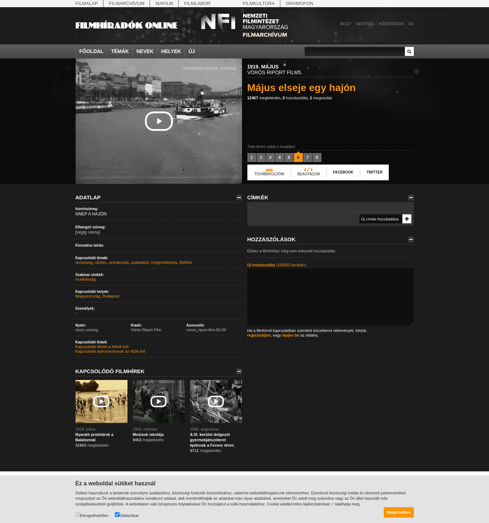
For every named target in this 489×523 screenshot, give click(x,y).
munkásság (86, 279)
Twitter (374, 172)
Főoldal (91, 51)
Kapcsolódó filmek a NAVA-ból (102, 346)
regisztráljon (259, 335)
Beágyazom (308, 174)
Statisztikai (127, 515)
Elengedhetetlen (92, 515)
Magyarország (88, 296)
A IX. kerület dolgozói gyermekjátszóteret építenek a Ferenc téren (212, 439)
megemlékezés (164, 262)
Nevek (145, 51)
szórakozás (119, 262)
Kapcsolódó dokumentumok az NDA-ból (110, 351)
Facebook (343, 172)
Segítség (365, 24)
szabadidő (140, 262)
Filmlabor (197, 3)
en (411, 24)
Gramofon (299, 3)
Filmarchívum (126, 3)
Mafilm (164, 3)
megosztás (321, 98)
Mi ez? (346, 24)
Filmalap (87, 3)
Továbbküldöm (269, 174)
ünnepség (84, 262)
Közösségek (391, 24)
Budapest (110, 296)
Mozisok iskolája (148, 434)
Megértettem (398, 512)
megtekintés (264, 98)
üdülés (100, 262)
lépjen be (290, 335)
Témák (120, 51)
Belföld (186, 262)
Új (192, 51)
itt (332, 504)
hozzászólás (295, 98)
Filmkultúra (259, 3)
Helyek (171, 51)
